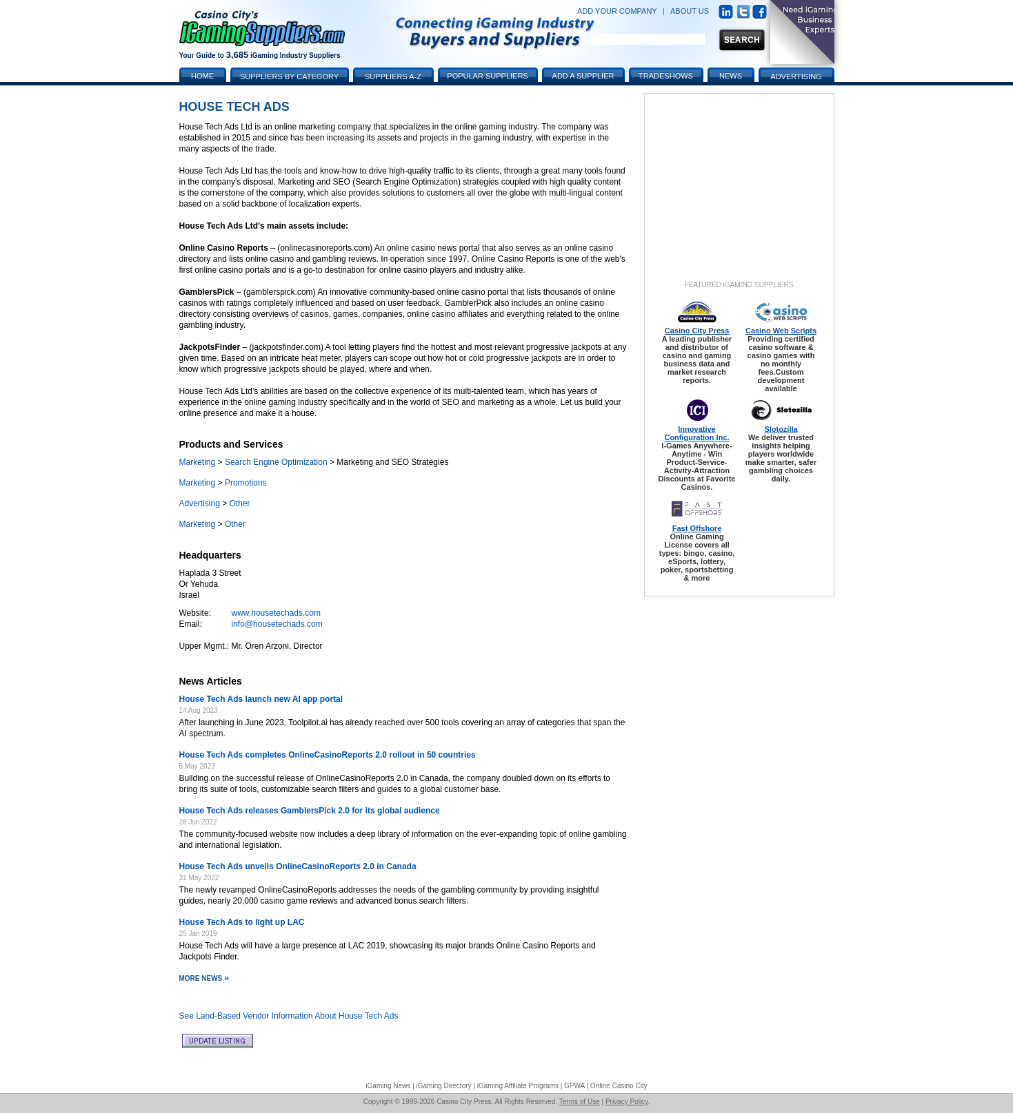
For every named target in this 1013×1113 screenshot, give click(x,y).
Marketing (197, 462)
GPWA (574, 1086)
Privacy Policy (626, 1101)
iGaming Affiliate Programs (518, 1086)
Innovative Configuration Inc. (696, 433)
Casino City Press (697, 330)
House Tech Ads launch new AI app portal (261, 699)
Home (202, 76)
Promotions (246, 483)
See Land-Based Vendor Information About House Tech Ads (289, 1016)
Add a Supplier (583, 76)
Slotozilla (780, 429)
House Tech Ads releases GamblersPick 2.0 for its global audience (309, 810)
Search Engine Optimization (276, 462)
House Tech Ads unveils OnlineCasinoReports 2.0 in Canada (298, 866)
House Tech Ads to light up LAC (242, 922)
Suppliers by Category (289, 76)
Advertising (199, 503)
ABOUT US (689, 11)
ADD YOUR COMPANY (617, 11)
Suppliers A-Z (393, 76)
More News (204, 978)
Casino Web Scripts (780, 330)
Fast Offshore (697, 528)
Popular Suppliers (487, 76)
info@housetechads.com (277, 624)
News (730, 76)
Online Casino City (619, 1086)
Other (240, 503)
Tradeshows (666, 76)
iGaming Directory (444, 1086)
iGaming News (387, 1086)
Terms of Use (579, 1101)
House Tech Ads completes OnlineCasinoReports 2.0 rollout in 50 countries (327, 755)
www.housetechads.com (276, 613)
